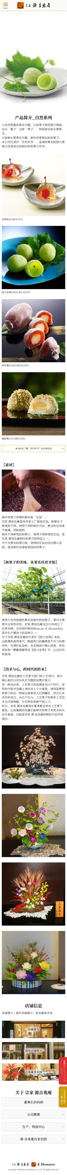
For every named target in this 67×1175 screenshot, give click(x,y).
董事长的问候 (33, 1102)
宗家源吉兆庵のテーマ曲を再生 (63, 1096)
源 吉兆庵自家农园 (33, 1139)
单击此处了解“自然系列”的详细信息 (33, 448)
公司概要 (33, 1114)
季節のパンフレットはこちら (63, 1071)
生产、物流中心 (33, 1126)
